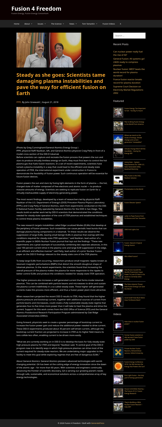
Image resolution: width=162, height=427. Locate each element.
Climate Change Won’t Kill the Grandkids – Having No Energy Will (134, 151)
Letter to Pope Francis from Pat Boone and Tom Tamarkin (134, 217)
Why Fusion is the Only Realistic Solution (132, 177)
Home (16, 23)
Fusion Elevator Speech (132, 203)
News (74, 24)
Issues (43, 24)
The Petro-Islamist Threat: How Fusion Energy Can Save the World (134, 286)
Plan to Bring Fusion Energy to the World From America (134, 123)
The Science (59, 24)
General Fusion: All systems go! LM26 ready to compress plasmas (129, 62)
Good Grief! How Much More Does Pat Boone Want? (134, 299)
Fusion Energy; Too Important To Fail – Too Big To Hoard (135, 109)
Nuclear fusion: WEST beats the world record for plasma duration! (129, 72)
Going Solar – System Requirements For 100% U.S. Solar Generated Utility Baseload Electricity (134, 165)
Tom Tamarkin (91, 24)
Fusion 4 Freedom (36, 8)
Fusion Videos (109, 23)
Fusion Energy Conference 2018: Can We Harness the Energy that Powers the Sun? (134, 364)
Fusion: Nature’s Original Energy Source (133, 244)
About (29, 24)
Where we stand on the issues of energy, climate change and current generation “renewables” (133, 138)
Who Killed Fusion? (131, 256)
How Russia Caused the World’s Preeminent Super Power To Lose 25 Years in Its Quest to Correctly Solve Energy (134, 274)
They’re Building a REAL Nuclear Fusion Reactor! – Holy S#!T (133, 404)
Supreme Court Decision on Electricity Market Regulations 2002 (128, 89)
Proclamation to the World (133, 189)
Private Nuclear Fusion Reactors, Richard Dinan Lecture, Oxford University (133, 350)
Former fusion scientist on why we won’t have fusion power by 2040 (133, 337)
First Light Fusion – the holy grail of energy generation (134, 376)
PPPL (19, 102)
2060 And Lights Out (131, 229)
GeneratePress (97, 423)
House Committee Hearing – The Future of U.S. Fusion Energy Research (134, 391)
